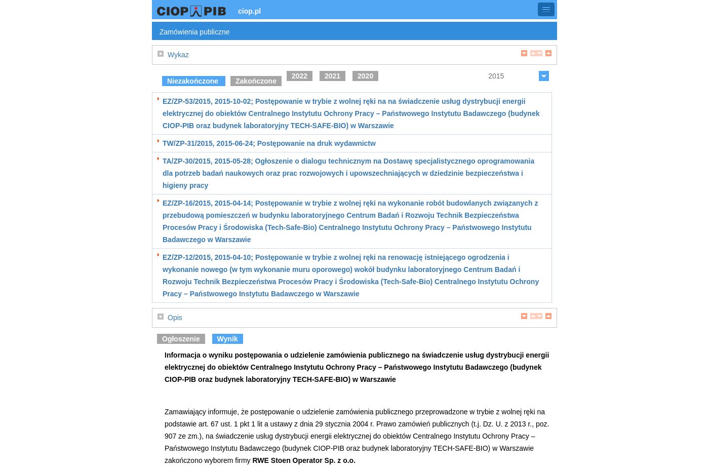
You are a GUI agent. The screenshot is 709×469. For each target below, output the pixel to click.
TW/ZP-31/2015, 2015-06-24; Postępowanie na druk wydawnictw (269, 143)
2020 (365, 76)
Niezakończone (193, 81)
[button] (546, 9)
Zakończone (256, 81)
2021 (332, 76)
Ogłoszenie (181, 339)
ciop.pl (249, 11)
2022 (299, 76)
